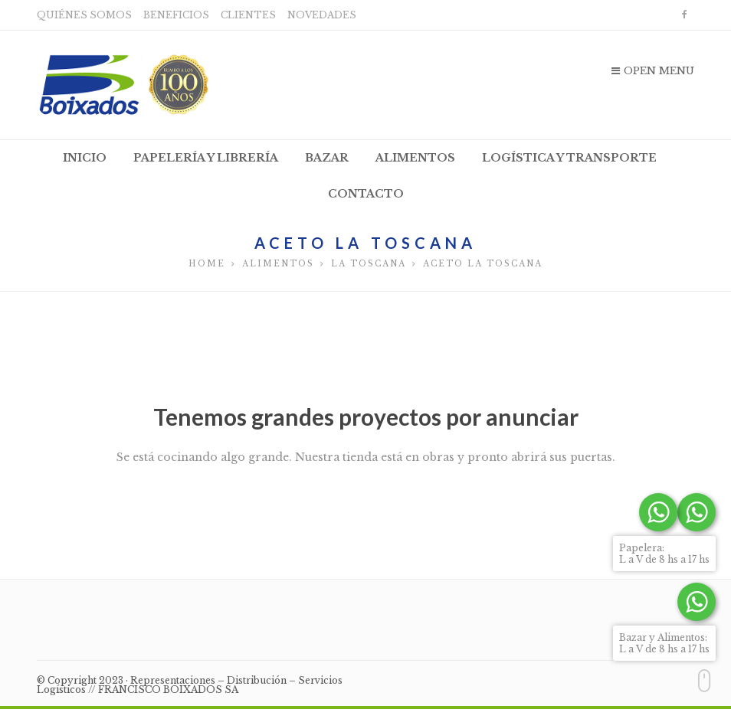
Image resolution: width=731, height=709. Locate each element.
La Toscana (368, 264)
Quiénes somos (84, 15)
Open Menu (652, 70)
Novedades (321, 15)
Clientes (248, 15)
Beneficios (176, 15)
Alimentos (278, 264)
